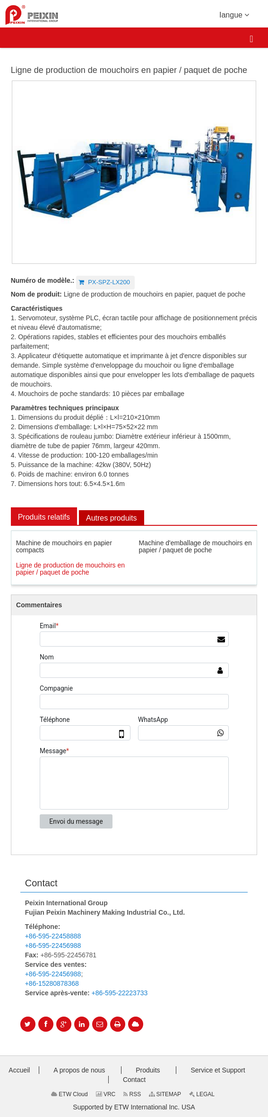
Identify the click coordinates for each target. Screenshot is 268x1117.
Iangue (234, 14)
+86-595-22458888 (53, 936)
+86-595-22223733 (120, 993)
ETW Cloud (69, 1094)
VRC (106, 1094)
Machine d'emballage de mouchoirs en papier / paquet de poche (195, 546)
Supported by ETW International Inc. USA (134, 1107)
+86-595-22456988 (53, 945)
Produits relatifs (44, 517)
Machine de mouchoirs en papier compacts (64, 546)
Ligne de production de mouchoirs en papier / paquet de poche (70, 568)
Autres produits (111, 518)
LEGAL (202, 1094)
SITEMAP (165, 1094)
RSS (132, 1094)
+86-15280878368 (52, 983)
